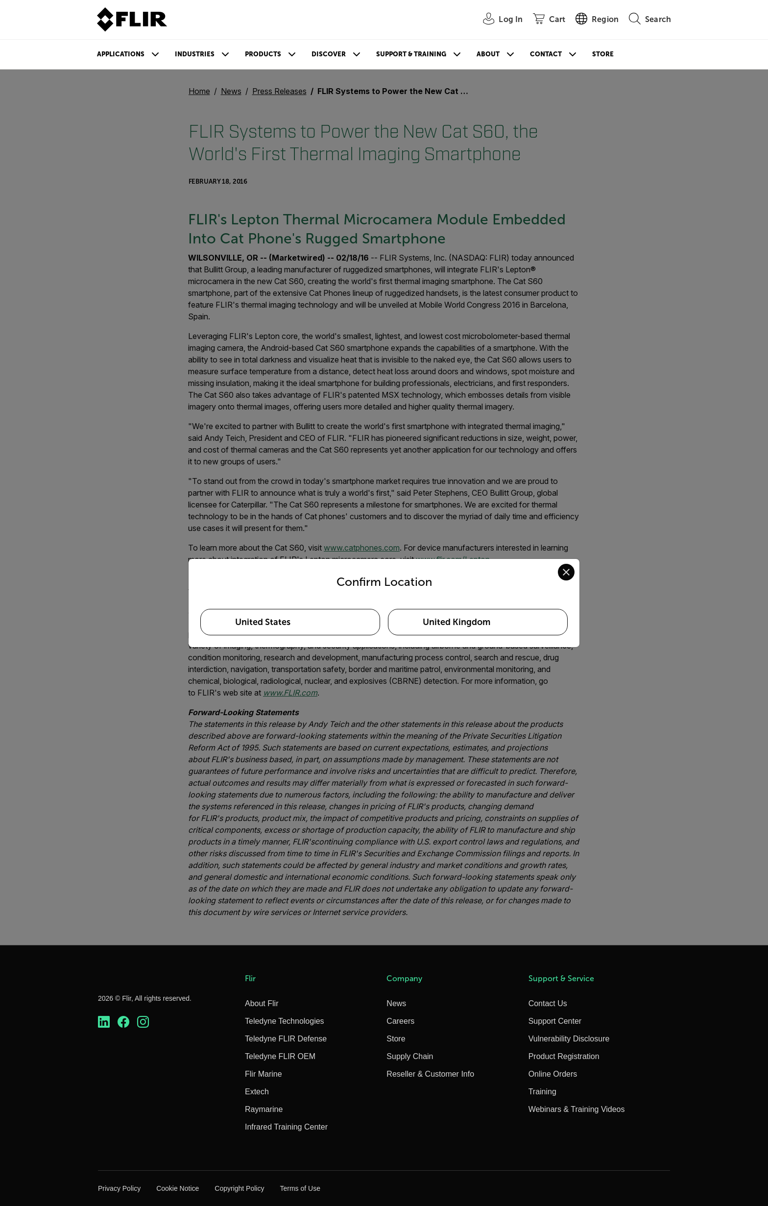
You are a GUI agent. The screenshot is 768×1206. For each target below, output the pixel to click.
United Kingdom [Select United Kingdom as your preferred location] (456, 622)
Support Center (555, 1021)
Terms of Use (300, 1188)
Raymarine (264, 1109)
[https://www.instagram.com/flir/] (143, 1022)
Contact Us (547, 1003)
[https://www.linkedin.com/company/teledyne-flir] (104, 1022)
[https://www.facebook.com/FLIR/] (123, 1022)
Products (263, 54)
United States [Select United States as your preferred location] (262, 622)
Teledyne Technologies (284, 1021)
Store (603, 54)
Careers (400, 1021)
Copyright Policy (239, 1188)
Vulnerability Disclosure (569, 1039)
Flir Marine (263, 1074)
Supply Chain (409, 1056)
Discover (329, 54)
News (396, 1003)
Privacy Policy (119, 1188)
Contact (546, 54)
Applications (120, 54)
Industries (195, 54)
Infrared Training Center (286, 1127)
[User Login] (497, 19)
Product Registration (564, 1056)
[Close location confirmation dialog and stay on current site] (566, 572)
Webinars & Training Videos (576, 1109)
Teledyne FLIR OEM (280, 1056)
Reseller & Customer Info (430, 1074)
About (488, 54)
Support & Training (411, 54)
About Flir (261, 1003)
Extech (257, 1091)
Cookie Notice (177, 1188)
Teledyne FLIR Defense (286, 1039)
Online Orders (552, 1074)
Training (542, 1091)
